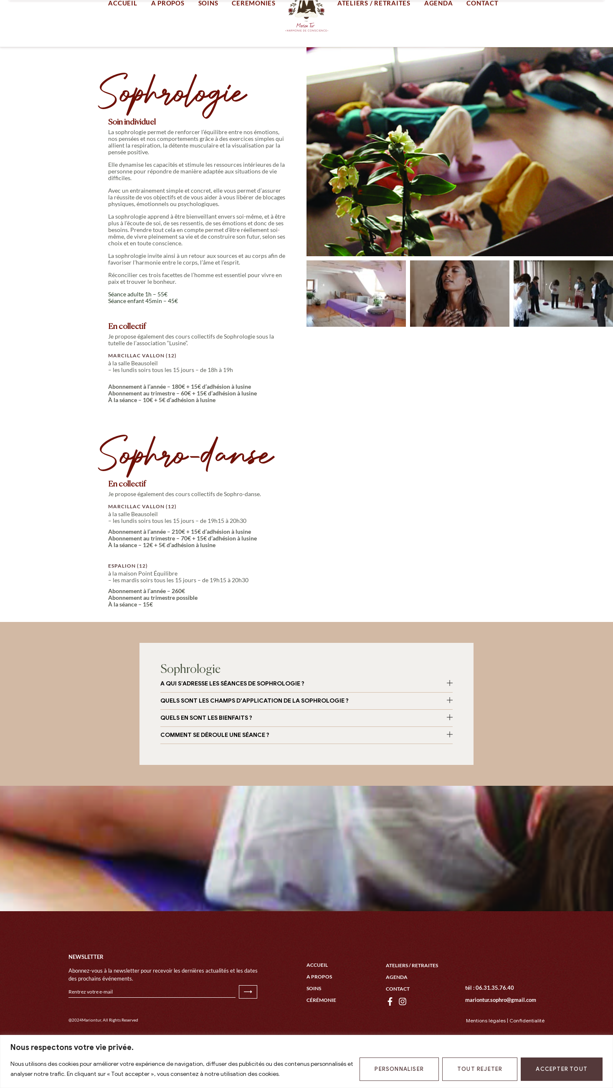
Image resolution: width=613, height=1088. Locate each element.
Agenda (397, 1010)
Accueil (317, 998)
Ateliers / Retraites (412, 999)
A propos (319, 1010)
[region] (306, 1061)
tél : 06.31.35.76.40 (489, 1021)
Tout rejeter (479, 1069)
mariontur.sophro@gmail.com (500, 1033)
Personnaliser (399, 1069)
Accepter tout (562, 1069)
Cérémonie (321, 1033)
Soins (313, 1022)
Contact (398, 1022)
